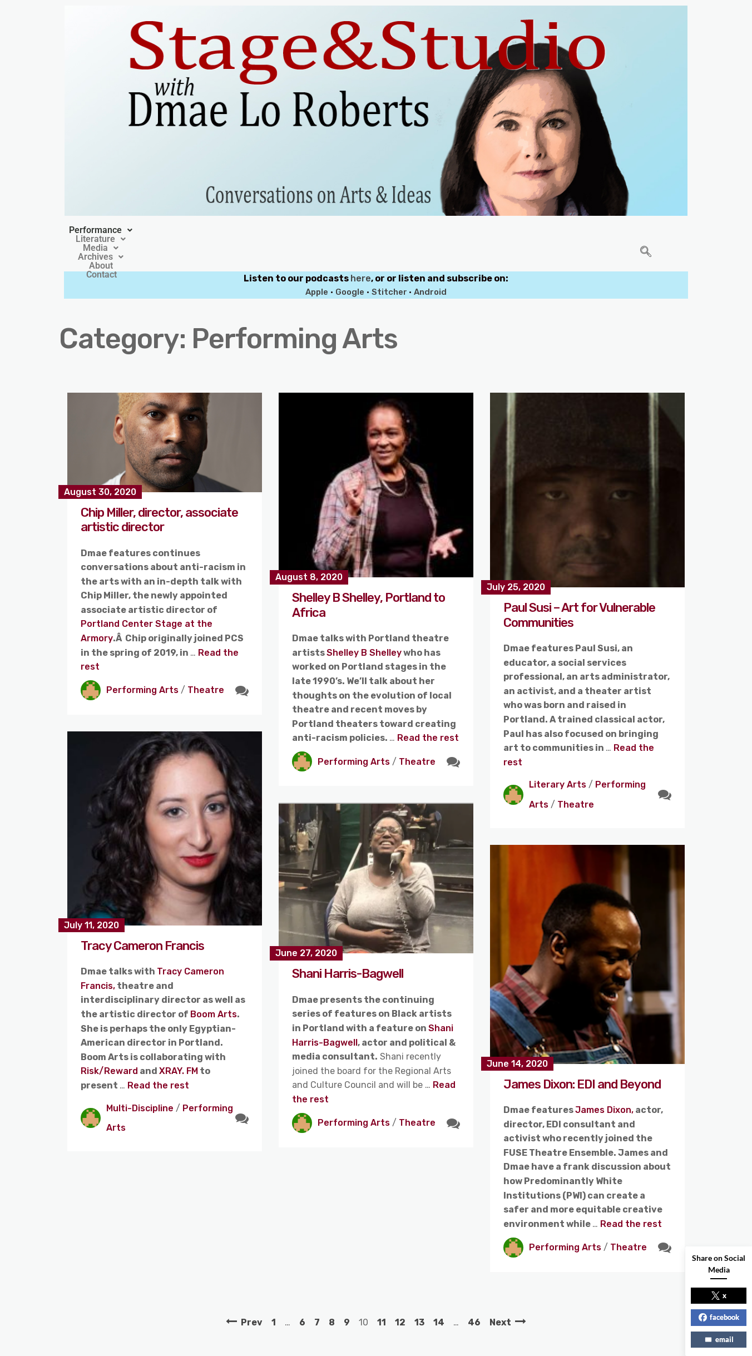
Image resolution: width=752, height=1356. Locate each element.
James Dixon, (604, 1084)
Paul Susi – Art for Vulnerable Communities (579, 589)
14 (438, 1296)
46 (474, 1296)
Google (349, 266)
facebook (719, 1317)
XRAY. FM (178, 1045)
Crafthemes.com (482, 1343)
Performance (199, 230)
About (459, 230)
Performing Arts (142, 664)
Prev (252, 1296)
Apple (316, 266)
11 (381, 1296)
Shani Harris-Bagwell (347, 948)
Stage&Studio (302, 1343)
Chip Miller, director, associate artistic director (159, 494)
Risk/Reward (109, 1045)
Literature (278, 230)
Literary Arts (557, 759)
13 (419, 1296)
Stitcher (390, 266)
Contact (507, 230)
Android (430, 266)
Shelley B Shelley (364, 627)
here (360, 253)
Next (500, 1296)
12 (400, 1296)
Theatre (205, 664)
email (719, 1339)
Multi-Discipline (140, 1082)
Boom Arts (213, 988)
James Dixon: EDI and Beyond (582, 1058)
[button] (199, 230)
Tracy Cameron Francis (142, 920)
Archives (403, 230)
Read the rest (428, 712)
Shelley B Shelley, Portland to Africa (368, 579)
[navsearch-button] (646, 240)
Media (341, 230)
